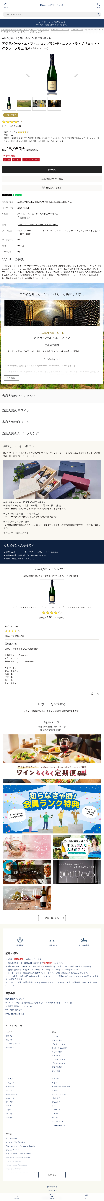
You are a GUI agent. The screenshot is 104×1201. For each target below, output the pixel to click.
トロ (53, 1106)
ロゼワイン (10, 1047)
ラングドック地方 (58, 1059)
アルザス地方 (57, 1067)
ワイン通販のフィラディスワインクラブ (15, 29)
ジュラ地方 (56, 1071)
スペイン (55, 1079)
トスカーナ (10, 1083)
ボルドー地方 (57, 1040)
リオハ (54, 1083)
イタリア (9, 1079)
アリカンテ (56, 1102)
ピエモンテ (10, 1087)
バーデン (9, 1114)
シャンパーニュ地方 (59, 1048)
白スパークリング (77, 29)
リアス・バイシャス (59, 1094)
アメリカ (55, 1114)
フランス (33, 29)
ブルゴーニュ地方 (58, 1044)
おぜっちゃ (9, 626)
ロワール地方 (57, 1052)
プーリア (9, 1102)
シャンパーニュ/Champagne (45, 225)
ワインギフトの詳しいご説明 (16, 533)
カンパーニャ (11, 1098)
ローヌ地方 (56, 1056)
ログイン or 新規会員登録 (58, 711)
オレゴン (55, 1118)
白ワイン (9, 1040)
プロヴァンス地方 (58, 1063)
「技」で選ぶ (11, 115)
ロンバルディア (11, 1094)
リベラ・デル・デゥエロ (61, 1087)
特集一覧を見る (52, 918)
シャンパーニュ (43, 29)
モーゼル (9, 1118)
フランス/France (25, 225)
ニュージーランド (58, 1126)
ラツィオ (9, 1090)
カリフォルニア (57, 1121)
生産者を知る (25, 218)
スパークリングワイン (14, 1044)
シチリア (9, 1106)
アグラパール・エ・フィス (60, 29)
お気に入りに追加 (53, 188)
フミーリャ (56, 1109)
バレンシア (56, 1098)
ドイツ (8, 1110)
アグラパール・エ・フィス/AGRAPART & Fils (38, 214)
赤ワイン (9, 1036)
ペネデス (55, 1090)
